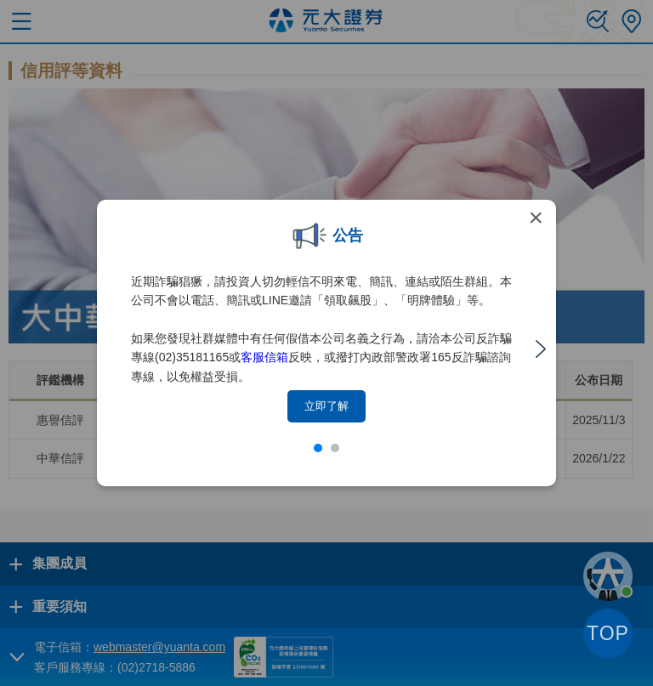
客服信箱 (264, 357)
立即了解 (326, 406)
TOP (608, 633)
